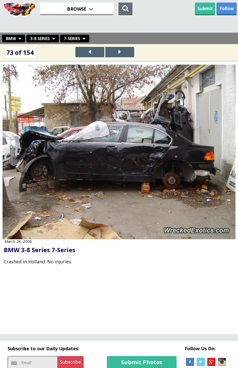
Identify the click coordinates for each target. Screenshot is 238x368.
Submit (205, 8)
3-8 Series (40, 38)
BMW (11, 38)
